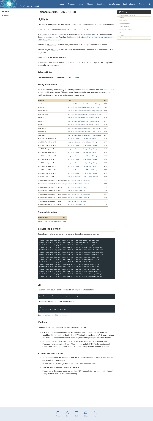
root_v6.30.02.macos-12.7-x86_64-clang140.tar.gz (83, 149)
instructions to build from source (54, 315)
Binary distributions (125, 23)
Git (120, 32)
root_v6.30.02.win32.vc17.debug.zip (78, 184)
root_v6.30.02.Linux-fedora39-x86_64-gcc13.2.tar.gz (83, 124)
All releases (5, 15)
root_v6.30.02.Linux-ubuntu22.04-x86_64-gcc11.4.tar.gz (84, 131)
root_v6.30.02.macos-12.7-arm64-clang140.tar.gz (82, 142)
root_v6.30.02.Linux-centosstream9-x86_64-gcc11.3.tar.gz (85, 114)
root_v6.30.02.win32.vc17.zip (76, 191)
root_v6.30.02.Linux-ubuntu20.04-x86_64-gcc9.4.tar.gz (84, 128)
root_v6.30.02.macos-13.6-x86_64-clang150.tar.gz (83, 163)
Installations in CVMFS (126, 29)
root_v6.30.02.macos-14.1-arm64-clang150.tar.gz (82, 170)
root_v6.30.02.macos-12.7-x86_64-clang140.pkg (82, 145)
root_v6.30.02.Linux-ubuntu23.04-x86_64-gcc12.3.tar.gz (84, 135)
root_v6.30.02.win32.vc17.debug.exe (79, 180)
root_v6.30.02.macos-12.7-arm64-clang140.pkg (82, 138)
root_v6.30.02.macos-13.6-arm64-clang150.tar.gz (82, 156)
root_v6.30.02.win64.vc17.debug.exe (79, 194)
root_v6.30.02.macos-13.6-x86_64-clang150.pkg (82, 159)
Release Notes (123, 21)
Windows (122, 35)
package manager (107, 90)
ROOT (29, 4)
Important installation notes (128, 38)
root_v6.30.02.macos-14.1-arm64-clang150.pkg (82, 166)
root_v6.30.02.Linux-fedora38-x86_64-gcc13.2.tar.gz (83, 121)
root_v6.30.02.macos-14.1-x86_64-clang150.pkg (82, 173)
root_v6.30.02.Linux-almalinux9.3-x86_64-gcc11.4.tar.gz (84, 107)
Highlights (122, 18)
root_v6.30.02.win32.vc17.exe (77, 187)
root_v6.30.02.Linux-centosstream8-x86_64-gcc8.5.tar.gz (85, 111)
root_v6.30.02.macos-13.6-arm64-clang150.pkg (82, 152)
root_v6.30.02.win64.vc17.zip (76, 204)
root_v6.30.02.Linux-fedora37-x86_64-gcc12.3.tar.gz (83, 117)
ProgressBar (61, 34)
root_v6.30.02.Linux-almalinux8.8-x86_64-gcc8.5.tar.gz (84, 104)
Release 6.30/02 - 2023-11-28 (127, 15)
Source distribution (125, 26)
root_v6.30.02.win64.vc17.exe (77, 201)
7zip (60, 341)
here (77, 77)
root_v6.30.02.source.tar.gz (53, 221)
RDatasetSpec (90, 34)
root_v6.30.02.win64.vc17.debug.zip (78, 197)
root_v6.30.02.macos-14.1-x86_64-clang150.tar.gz (83, 177)
